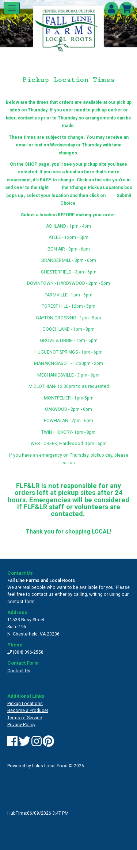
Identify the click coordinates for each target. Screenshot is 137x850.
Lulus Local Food (50, 765)
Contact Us (18, 670)
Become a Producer (27, 710)
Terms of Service (24, 717)
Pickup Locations (25, 703)
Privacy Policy (21, 724)
